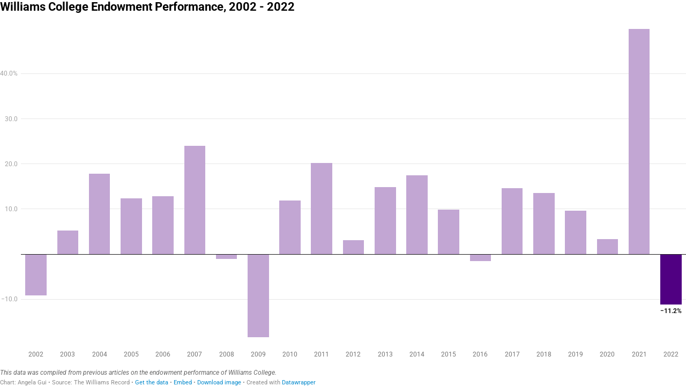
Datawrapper (299, 382)
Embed (183, 382)
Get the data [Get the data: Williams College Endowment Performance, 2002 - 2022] (151, 382)
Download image (219, 382)
